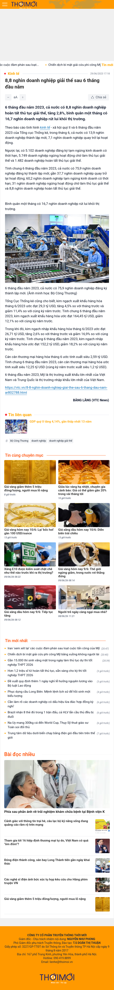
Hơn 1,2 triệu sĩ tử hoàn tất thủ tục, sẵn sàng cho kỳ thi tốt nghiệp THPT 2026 (59, 673)
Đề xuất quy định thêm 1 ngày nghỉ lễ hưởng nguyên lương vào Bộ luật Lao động (59, 683)
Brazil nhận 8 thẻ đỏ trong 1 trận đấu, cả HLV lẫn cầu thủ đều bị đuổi (59, 714)
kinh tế (45, 127)
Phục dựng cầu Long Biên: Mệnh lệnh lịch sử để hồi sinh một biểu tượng (59, 694)
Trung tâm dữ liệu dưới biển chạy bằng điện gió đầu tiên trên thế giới (59, 735)
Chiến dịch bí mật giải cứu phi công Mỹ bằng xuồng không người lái (58, 654)
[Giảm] (8, 97)
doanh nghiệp (38, 440)
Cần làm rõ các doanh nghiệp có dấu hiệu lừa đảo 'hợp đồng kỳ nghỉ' (59, 704)
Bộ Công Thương (19, 440)
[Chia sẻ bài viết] (98, 97)
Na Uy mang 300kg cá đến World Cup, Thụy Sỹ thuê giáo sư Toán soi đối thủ (59, 725)
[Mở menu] (5, 4)
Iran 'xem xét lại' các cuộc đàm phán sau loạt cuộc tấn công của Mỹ (58, 648)
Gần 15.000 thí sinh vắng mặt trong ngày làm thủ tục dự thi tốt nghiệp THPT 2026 (59, 663)
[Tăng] (23, 97)
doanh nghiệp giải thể (60, 440)
